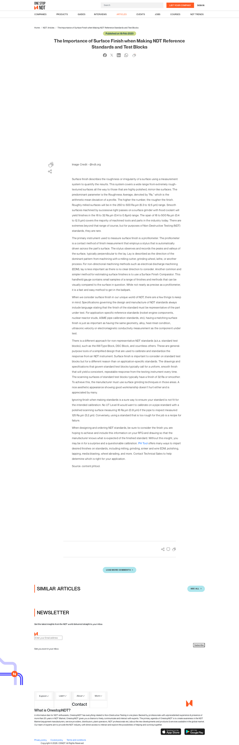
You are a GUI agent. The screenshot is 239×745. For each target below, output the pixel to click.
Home (37, 27)
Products (62, 14)
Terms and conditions (76, 740)
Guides (81, 14)
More (97, 695)
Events (141, 14)
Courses (175, 14)
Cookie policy (56, 740)
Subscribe (199, 645)
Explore (42, 696)
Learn (61, 695)
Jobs (157, 14)
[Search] (132, 5)
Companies (40, 14)
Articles (122, 14)
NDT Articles (48, 27)
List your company (180, 5)
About (79, 695)
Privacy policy (40, 740)
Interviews (100, 14)
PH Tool (143, 443)
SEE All (196, 588)
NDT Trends (197, 14)
